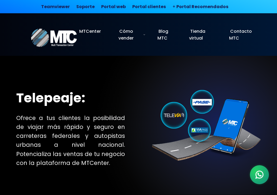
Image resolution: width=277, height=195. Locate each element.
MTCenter (90, 31)
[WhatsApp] (259, 174)
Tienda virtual (197, 34)
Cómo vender (132, 34)
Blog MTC (162, 34)
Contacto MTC (240, 34)
